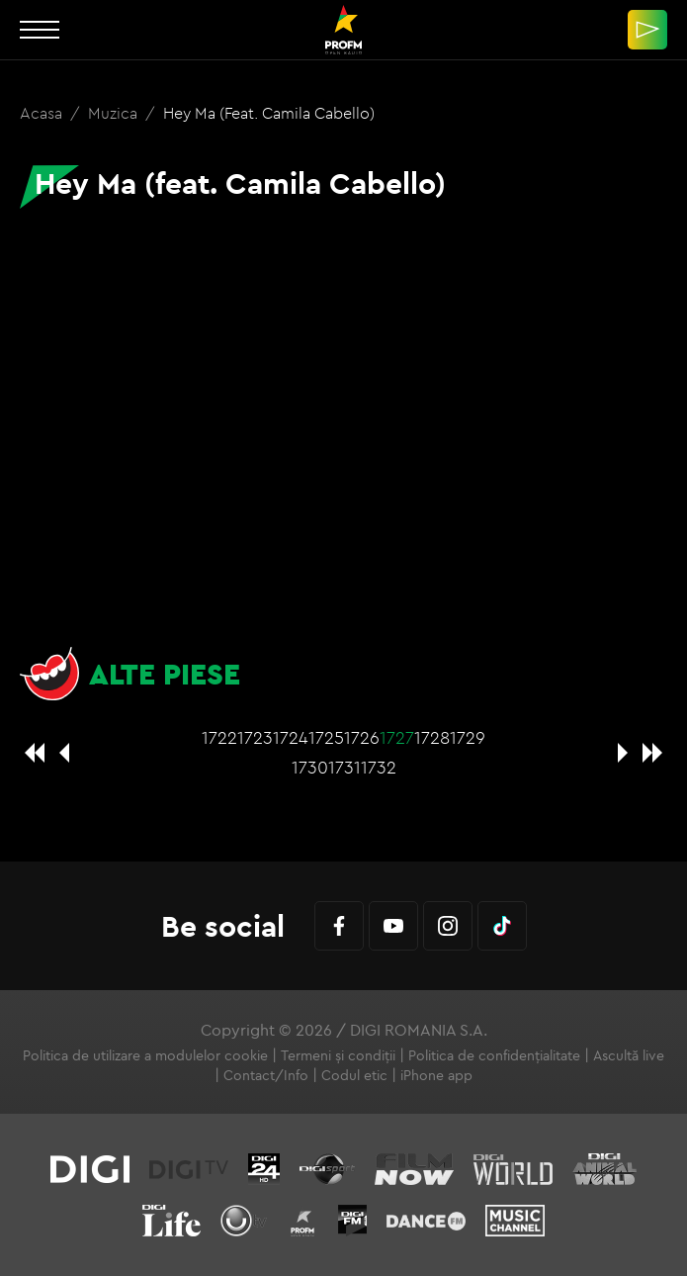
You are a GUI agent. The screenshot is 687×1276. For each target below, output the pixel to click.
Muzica (114, 113)
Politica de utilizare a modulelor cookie (145, 1055)
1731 (344, 767)
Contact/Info (265, 1075)
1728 (432, 737)
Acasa (43, 113)
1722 (219, 737)
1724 (290, 737)
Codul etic (354, 1075)
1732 (378, 767)
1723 (255, 737)
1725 (326, 737)
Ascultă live (628, 1055)
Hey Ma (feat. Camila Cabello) (269, 113)
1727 (397, 737)
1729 (467, 737)
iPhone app (436, 1075)
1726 (362, 737)
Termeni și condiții (338, 1055)
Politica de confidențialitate (494, 1055)
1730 (310, 767)
